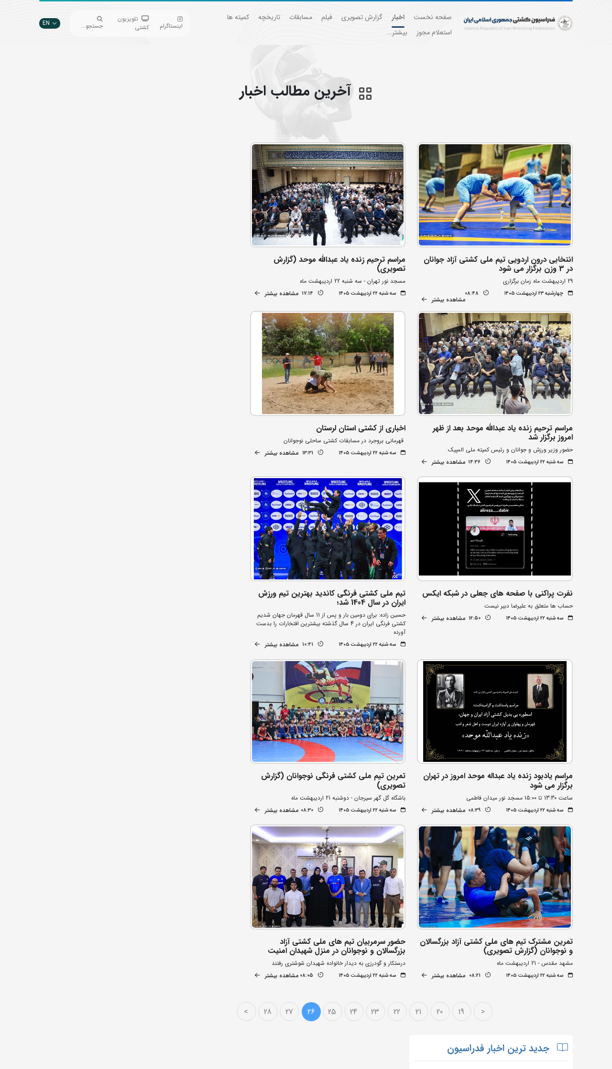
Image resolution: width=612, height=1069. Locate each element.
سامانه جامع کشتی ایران (180, 1011)
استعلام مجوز (434, 32)
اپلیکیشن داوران (190, 968)
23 (382, 800)
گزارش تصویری (361, 17)
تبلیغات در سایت (189, 954)
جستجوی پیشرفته (188, 939)
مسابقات (300, 17)
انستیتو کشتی (193, 982)
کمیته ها (238, 17)
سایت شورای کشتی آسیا (271, 1025)
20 (446, 800)
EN (50, 23)
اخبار (398, 17)
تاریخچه (269, 17)
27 (295, 800)
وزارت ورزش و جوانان (275, 968)
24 (360, 800)
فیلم (326, 17)
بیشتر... (396, 32)
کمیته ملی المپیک (279, 1011)
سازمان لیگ (195, 997)
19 (468, 800)
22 (403, 800)
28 (274, 800)
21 (424, 800)
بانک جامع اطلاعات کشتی (270, 939)
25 (339, 800)
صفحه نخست (433, 17)
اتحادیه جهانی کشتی (275, 954)
